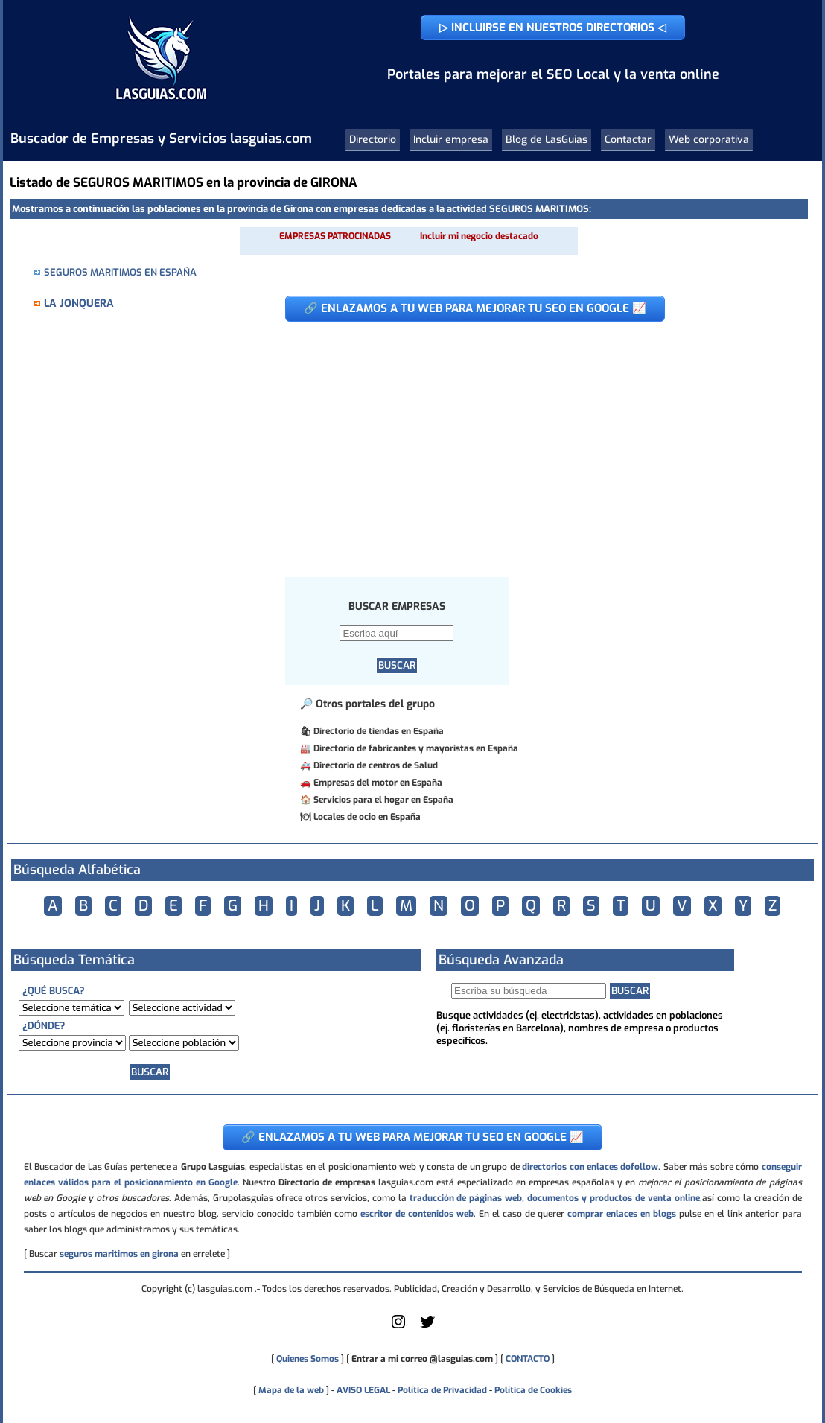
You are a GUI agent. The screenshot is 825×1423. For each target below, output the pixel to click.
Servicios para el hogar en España (383, 800)
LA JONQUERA (79, 303)
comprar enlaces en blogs (621, 1214)
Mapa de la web (290, 1390)
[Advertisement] (535, 441)
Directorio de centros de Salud (375, 765)
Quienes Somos (307, 1359)
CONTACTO (528, 1359)
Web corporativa (709, 140)
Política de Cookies (533, 1390)
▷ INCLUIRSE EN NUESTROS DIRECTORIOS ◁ (552, 27)
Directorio (372, 140)
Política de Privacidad (442, 1390)
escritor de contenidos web (417, 1214)
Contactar (628, 140)
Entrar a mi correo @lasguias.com (422, 1359)
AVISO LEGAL (363, 1390)
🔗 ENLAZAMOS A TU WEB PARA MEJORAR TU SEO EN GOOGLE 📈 (475, 308)
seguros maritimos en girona (119, 1254)
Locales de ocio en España (367, 817)
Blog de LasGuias (546, 140)
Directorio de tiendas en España (378, 731)
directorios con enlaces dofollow (590, 1167)
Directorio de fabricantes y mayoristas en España (415, 748)
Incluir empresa (450, 140)
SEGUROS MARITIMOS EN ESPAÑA (120, 272)
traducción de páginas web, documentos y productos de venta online (555, 1198)
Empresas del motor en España (377, 783)
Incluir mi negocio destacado (479, 236)
